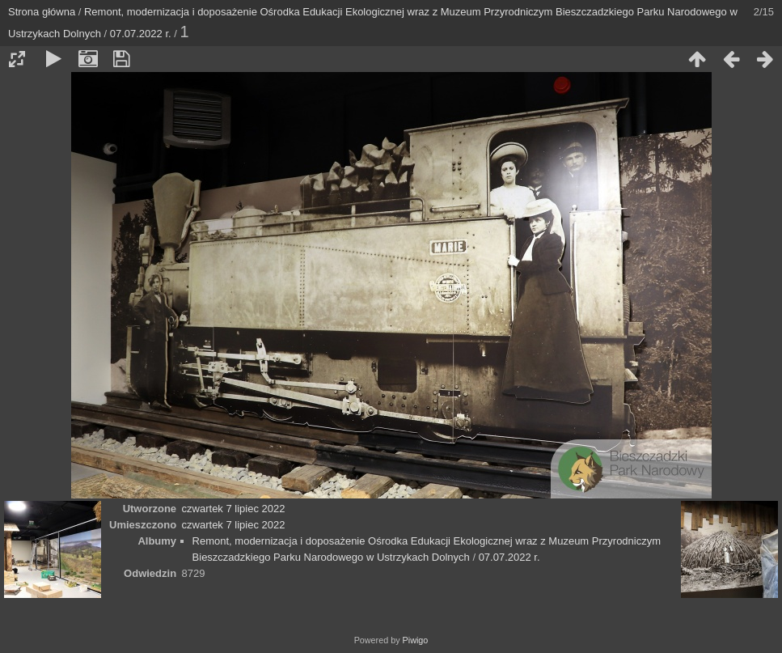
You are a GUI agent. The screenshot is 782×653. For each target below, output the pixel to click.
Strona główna (41, 12)
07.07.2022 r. (140, 34)
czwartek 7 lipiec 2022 (233, 508)
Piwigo (416, 640)
